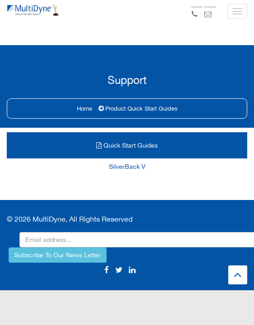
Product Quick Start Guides (141, 64)
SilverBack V (127, 124)
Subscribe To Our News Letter (57, 197)
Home (84, 64)
